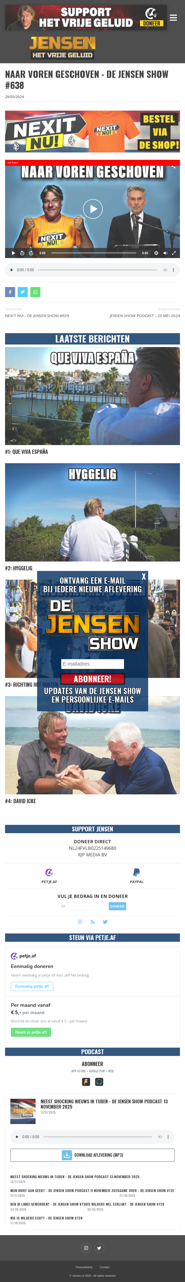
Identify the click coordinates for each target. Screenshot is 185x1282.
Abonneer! (92, 679)
